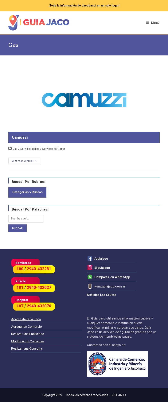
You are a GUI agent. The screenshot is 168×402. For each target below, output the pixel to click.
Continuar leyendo (26, 160)
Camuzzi (20, 137)
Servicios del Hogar (53, 148)
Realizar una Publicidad (27, 334)
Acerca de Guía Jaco (26, 319)
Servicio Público (29, 148)
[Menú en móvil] (153, 22)
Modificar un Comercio (27, 341)
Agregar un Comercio (26, 326)
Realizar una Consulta (26, 348)
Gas (15, 148)
